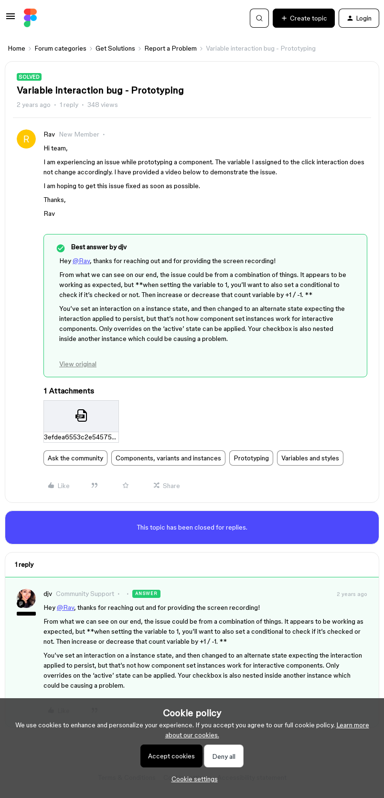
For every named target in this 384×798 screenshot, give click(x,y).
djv (47, 593)
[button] (10, 19)
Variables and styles (310, 458)
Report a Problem (170, 48)
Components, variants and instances (168, 458)
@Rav (81, 261)
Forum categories (60, 48)
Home (16, 48)
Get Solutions (115, 48)
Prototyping (251, 458)
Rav (49, 134)
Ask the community (75, 458)
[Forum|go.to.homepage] (30, 18)
